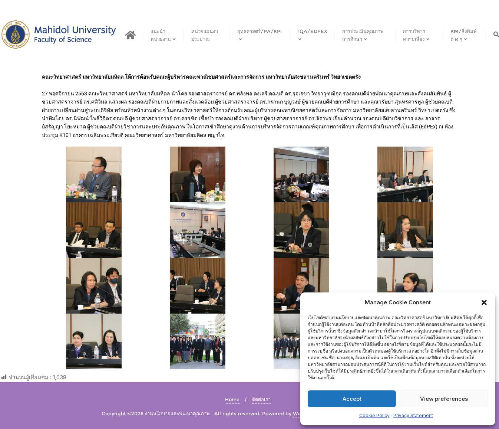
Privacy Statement (413, 415)
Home (232, 399)
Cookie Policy (374, 415)
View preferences (444, 398)
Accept (352, 398)
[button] (484, 302)
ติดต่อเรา (261, 399)
